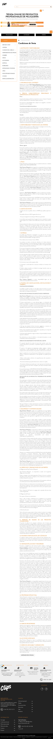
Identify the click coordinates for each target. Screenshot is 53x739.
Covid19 (4, 76)
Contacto (2, 728)
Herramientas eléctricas (9, 52)
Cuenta (20, 698)
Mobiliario (5, 65)
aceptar (49, 737)
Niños (4, 58)
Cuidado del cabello (8, 50)
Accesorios (5, 60)
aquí (20, 676)
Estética (4, 63)
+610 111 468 (47, 680)
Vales (19, 709)
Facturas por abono (22, 705)
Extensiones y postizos (8, 68)
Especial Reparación (8, 79)
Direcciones (20, 707)
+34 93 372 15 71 (9, 709)
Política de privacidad (5, 724)
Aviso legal (3, 720)
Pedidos (19, 703)
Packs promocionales (8, 73)
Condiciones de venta (5, 722)
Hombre (4, 55)
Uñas (3, 71)
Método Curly (6, 45)
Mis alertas (20, 711)
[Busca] (33, 7)
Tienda (5, 40)
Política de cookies (4, 726)
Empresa (2, 730)
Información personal (22, 701)
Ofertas (4, 47)
